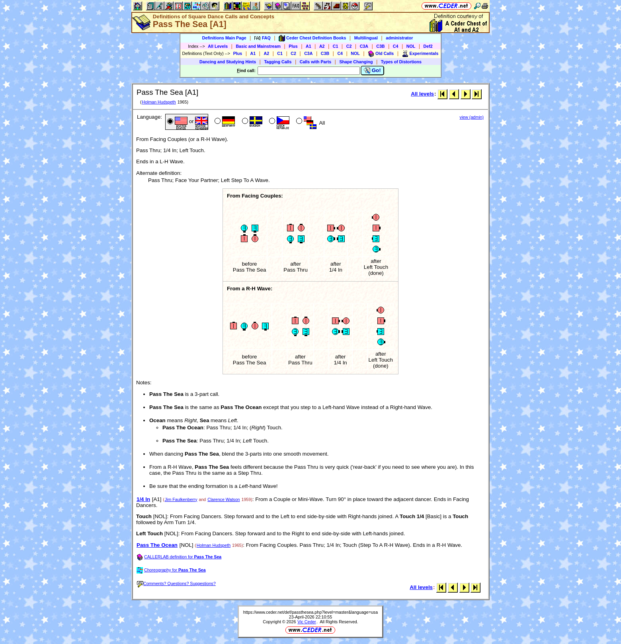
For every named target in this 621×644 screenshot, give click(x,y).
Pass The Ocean (157, 545)
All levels (422, 94)
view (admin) (472, 117)
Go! (372, 70)
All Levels (218, 46)
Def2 (428, 46)
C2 (349, 46)
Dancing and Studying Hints (227, 61)
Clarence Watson (223, 499)
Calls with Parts (315, 61)
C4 (395, 46)
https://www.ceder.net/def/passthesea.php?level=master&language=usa (310, 612)
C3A (364, 46)
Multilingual (366, 37)
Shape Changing (356, 61)
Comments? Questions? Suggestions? (176, 583)
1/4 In (143, 499)
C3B (380, 46)
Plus (293, 46)
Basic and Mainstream (258, 46)
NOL (411, 46)
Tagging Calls (277, 61)
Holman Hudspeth (159, 102)
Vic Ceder (306, 621)
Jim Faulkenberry (181, 499)
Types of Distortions (401, 61)
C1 (335, 46)
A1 (308, 46)
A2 (322, 46)
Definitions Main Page (224, 37)
